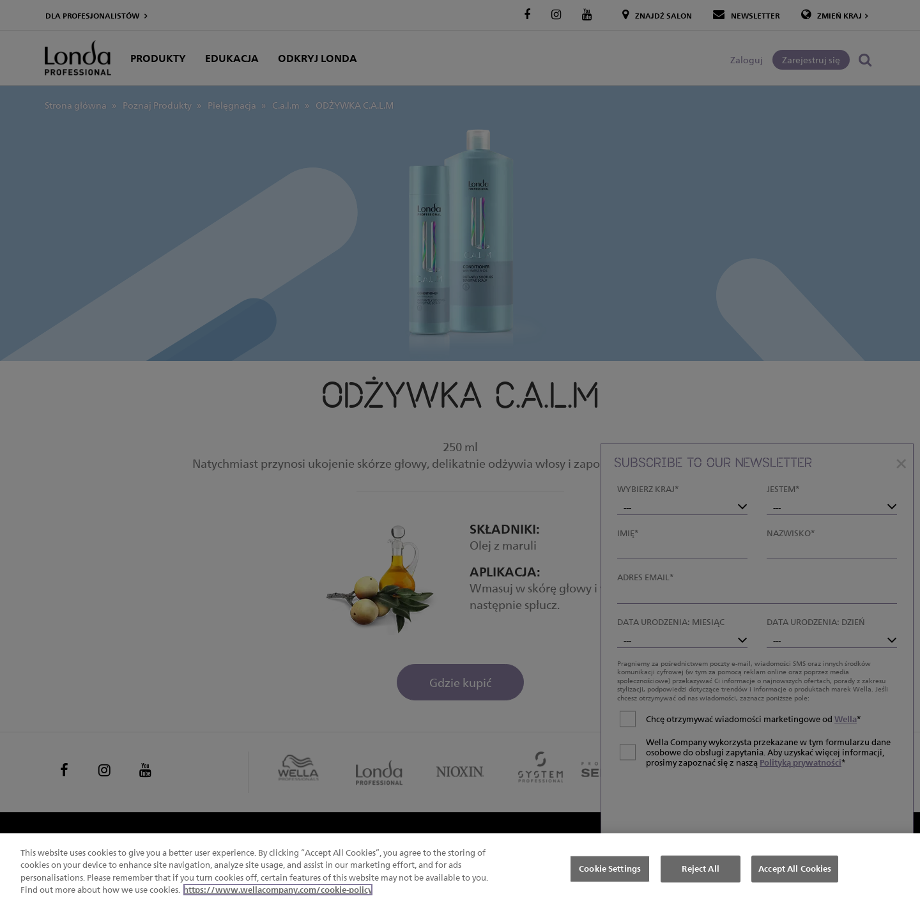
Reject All (700, 869)
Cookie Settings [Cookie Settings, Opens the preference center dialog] (610, 869)
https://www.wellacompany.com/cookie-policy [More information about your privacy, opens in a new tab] (277, 890)
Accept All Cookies (794, 869)
